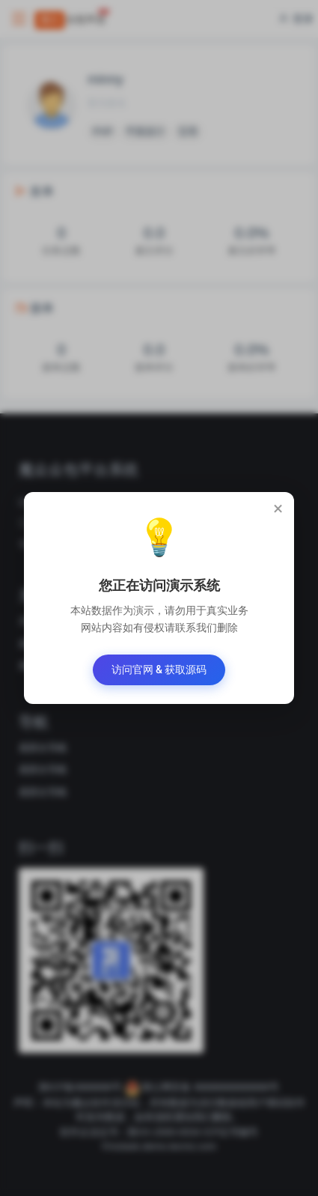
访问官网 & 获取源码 (159, 670)
